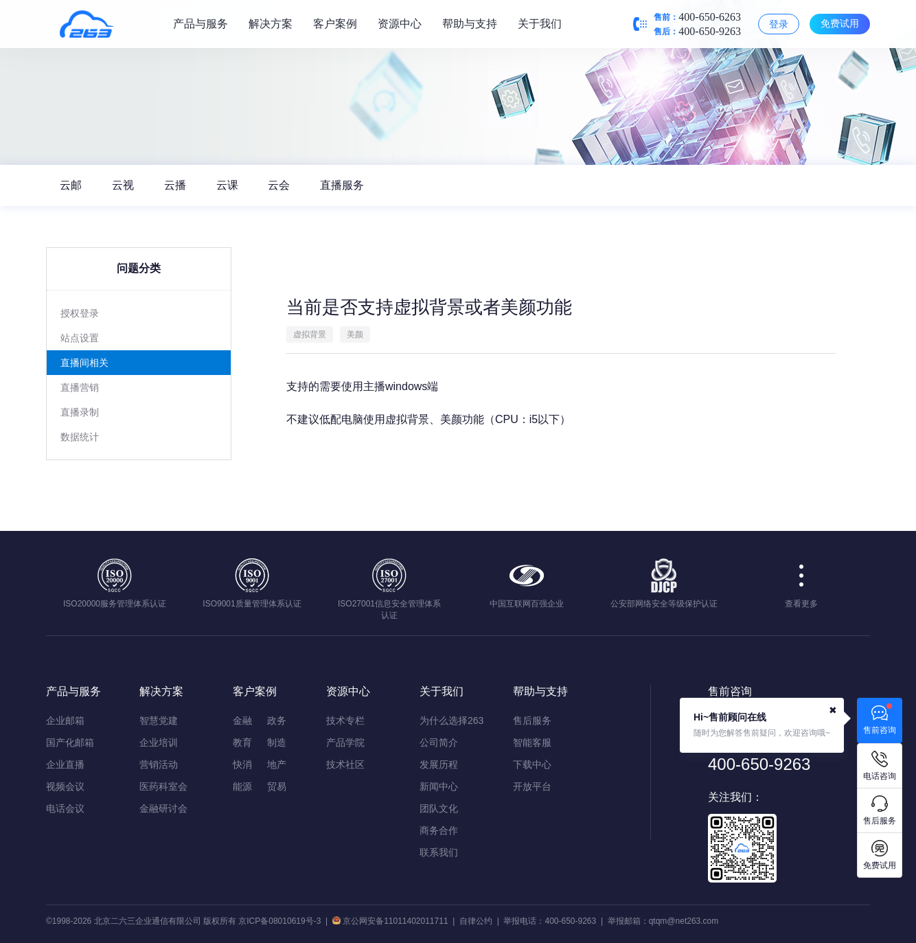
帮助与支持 (469, 24)
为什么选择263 (451, 720)
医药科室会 (163, 786)
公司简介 (439, 742)
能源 (242, 786)
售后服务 (532, 720)
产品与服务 (200, 24)
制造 (276, 742)
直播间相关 (84, 362)
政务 (276, 720)
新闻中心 (439, 786)
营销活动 (158, 764)
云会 (279, 185)
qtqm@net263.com (684, 921)
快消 (242, 764)
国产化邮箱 (70, 742)
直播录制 (79, 412)
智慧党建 (158, 720)
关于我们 (540, 24)
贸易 (276, 786)
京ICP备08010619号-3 (279, 921)
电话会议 (65, 808)
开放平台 (532, 786)
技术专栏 (345, 720)
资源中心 (400, 24)
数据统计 (79, 436)
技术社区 (345, 764)
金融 (242, 720)
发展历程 (439, 764)
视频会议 (65, 786)
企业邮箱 (65, 720)
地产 (276, 764)
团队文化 (439, 808)
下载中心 (532, 764)
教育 (242, 742)
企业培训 (158, 742)
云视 (123, 185)
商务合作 (439, 830)
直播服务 (342, 185)
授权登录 (79, 313)
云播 (175, 185)
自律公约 (475, 921)
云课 (227, 185)
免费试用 (840, 23)
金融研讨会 (163, 808)
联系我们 (439, 852)
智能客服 (532, 742)
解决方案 (271, 24)
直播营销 (79, 387)
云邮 (71, 185)
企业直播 (65, 764)
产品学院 (345, 742)
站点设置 (79, 337)
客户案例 (335, 24)
